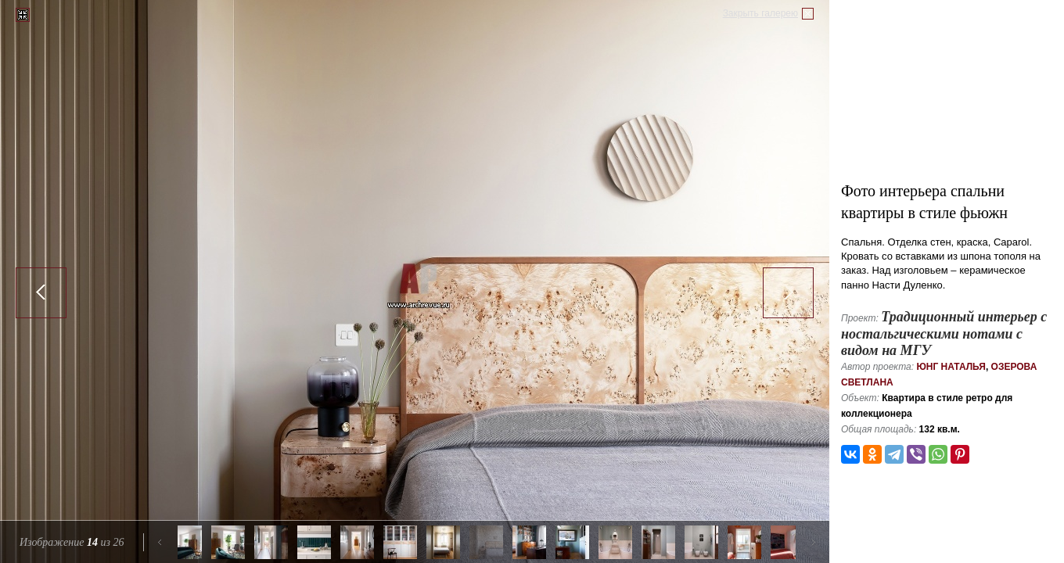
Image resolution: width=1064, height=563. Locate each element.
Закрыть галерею (760, 13)
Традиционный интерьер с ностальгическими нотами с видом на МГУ (944, 333)
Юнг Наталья (951, 366)
